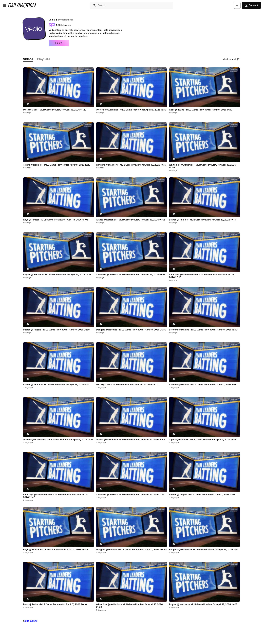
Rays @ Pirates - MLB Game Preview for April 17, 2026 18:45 (55, 549)
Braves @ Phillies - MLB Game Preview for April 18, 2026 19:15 (202, 219)
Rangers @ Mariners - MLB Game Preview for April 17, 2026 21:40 (204, 549)
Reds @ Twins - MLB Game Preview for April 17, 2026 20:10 (55, 604)
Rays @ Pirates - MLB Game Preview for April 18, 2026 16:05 (55, 219)
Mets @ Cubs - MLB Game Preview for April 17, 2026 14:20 (127, 384)
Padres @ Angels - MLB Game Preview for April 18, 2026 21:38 (56, 329)
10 (36, 621)
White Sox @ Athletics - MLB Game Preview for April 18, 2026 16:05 (202, 166)
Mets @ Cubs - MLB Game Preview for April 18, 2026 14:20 (54, 109)
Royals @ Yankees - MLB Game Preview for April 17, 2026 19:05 (203, 604)
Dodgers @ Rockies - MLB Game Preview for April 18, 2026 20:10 (131, 329)
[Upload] (237, 5)
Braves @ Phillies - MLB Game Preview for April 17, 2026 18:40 (56, 384)
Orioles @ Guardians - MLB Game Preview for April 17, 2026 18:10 (58, 439)
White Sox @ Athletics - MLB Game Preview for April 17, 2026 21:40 (129, 606)
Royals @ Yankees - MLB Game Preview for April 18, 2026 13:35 (57, 274)
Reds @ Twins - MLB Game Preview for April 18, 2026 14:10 (200, 109)
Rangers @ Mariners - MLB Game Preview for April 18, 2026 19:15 (131, 165)
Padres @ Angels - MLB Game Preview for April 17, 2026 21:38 (202, 494)
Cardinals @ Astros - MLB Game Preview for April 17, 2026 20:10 (130, 494)
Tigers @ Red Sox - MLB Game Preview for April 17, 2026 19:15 (202, 439)
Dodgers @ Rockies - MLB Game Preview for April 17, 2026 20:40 (131, 549)
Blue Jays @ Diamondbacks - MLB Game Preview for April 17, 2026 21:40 (55, 496)
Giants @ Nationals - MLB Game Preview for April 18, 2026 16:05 (130, 219)
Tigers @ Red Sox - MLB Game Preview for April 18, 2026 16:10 (56, 165)
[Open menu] (4, 5)
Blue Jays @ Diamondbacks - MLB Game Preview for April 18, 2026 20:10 (202, 276)
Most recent (231, 59)
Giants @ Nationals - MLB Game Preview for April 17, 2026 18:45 (130, 439)
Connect (251, 5)
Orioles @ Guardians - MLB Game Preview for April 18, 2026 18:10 (131, 109)
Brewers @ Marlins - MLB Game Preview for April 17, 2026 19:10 (203, 384)
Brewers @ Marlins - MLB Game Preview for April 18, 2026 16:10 (203, 329)
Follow (58, 42)
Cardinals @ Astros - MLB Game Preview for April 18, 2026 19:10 (130, 274)
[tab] (28, 59)
